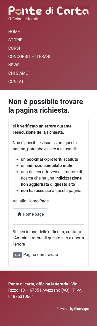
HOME (14, 31)
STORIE (15, 39)
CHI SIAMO (18, 73)
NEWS (14, 64)
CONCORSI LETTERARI (29, 56)
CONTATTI (17, 81)
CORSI (14, 48)
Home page (30, 214)
